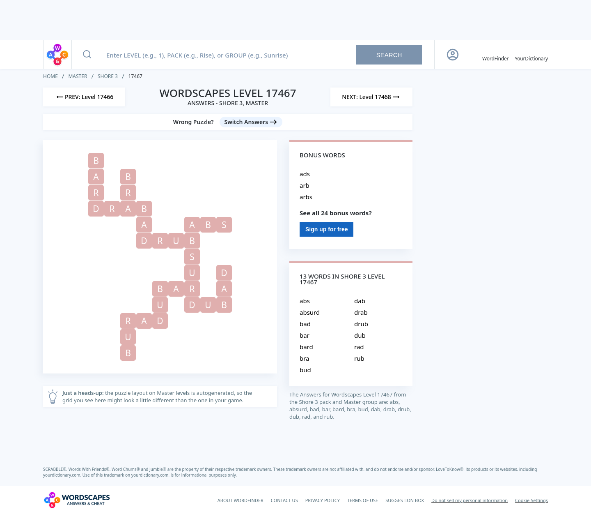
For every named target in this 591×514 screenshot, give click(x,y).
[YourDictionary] (531, 55)
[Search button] (87, 54)
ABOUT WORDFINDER (240, 500)
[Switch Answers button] (251, 122)
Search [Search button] (389, 54)
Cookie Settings (531, 500)
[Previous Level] (84, 97)
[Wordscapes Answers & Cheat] (76, 500)
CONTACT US (284, 500)
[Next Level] (371, 97)
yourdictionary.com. (62, 475)
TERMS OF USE (362, 500)
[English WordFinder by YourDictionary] (495, 55)
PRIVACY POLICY (322, 500)
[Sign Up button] (453, 54)
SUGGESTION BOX (404, 500)
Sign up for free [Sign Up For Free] (326, 229)
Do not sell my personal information (469, 500)
